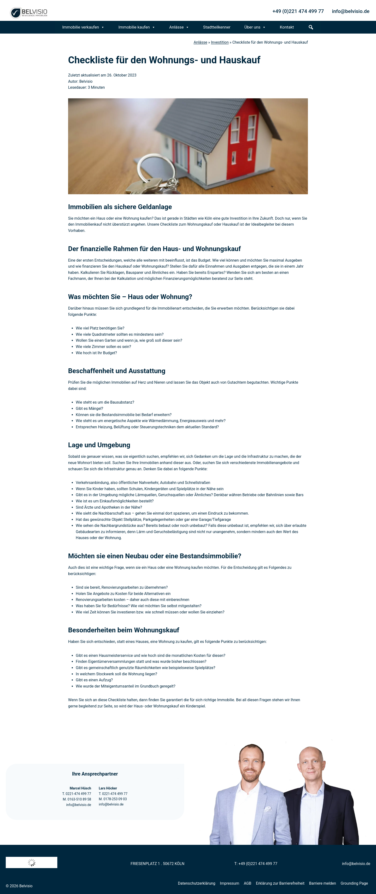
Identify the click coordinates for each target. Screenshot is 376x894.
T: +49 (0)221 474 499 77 (255, 863)
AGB (247, 883)
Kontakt (287, 27)
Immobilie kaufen (136, 27)
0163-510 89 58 (79, 799)
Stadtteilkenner (216, 27)
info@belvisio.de (78, 805)
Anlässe (179, 27)
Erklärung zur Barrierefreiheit (280, 883)
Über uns (255, 27)
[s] (311, 27)
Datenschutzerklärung (196, 883)
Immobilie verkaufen (83, 27)
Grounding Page (354, 883)
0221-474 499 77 (78, 794)
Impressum (229, 883)
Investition (220, 42)
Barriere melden (322, 883)
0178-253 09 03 (115, 799)
